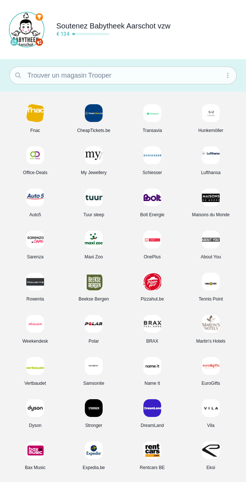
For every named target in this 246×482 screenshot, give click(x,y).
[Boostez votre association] (39, 42)
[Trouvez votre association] (14, 42)
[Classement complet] (39, 17)
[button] (35, 118)
